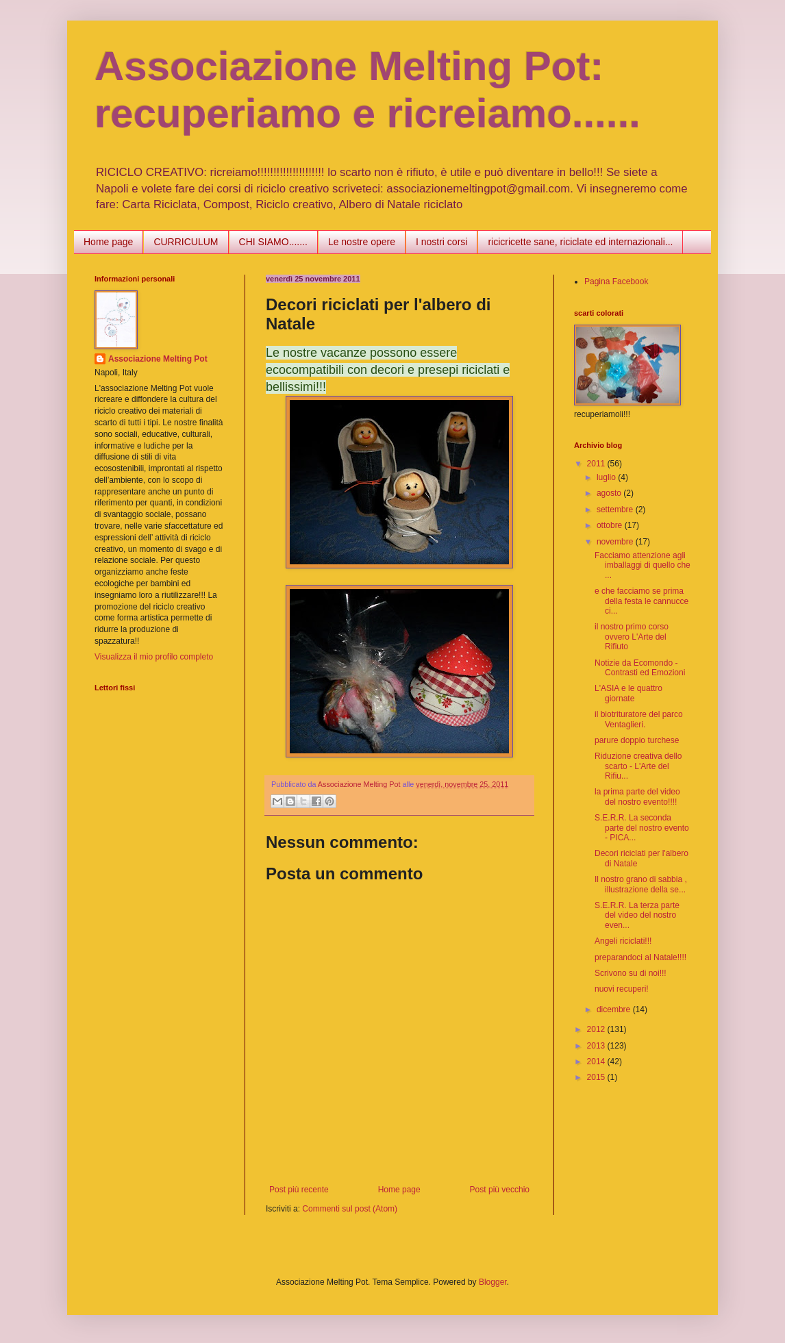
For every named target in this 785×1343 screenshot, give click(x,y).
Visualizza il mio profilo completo (154, 657)
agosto (610, 493)
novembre (616, 542)
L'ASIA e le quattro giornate (628, 693)
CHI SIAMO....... (273, 241)
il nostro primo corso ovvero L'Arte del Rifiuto (632, 636)
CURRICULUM (185, 241)
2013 (597, 1046)
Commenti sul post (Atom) (349, 1209)
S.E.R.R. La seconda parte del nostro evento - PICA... (642, 827)
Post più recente (299, 1189)
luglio (607, 477)
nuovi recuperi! (622, 989)
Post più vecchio (499, 1189)
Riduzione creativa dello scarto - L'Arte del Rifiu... (638, 766)
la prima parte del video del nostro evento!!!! (637, 796)
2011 (597, 463)
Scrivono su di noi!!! (630, 973)
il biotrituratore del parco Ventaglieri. (639, 719)
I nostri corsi (441, 241)
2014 (597, 1061)
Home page (108, 241)
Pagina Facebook (616, 281)
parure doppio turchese (637, 740)
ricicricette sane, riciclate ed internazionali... (580, 241)
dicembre (615, 1009)
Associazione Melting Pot (158, 359)
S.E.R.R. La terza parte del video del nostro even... (637, 915)
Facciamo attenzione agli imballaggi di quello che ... (642, 565)
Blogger (493, 1282)
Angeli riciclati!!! (623, 941)
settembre (616, 509)
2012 (597, 1029)
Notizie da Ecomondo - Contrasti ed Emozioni (640, 667)
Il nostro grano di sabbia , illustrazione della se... (641, 884)
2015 (597, 1077)
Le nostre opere (361, 241)
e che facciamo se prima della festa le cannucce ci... (641, 601)
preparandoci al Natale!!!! (640, 957)
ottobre (611, 525)
